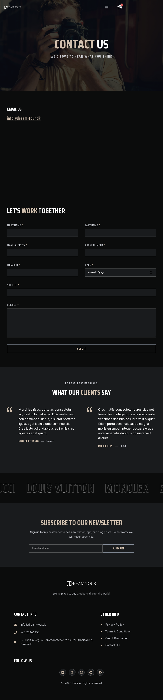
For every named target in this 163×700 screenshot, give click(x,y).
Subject (12, 285)
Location (13, 265)
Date (88, 265)
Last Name (91, 226)
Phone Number (94, 245)
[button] (107, 7)
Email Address (16, 245)
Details (12, 305)
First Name (14, 226)
